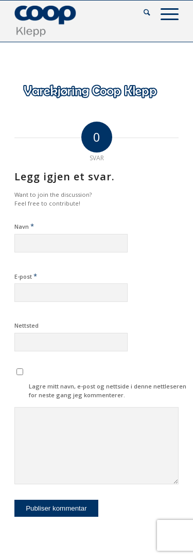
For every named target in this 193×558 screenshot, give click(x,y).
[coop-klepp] (80, 21)
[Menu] (164, 13)
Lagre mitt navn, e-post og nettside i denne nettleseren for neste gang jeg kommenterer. (107, 390)
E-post (25, 276)
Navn (24, 226)
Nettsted (26, 325)
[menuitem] (141, 13)
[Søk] (141, 13)
